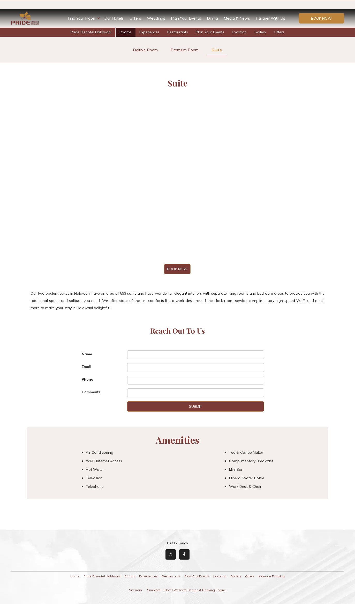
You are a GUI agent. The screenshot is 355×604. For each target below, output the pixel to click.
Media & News (237, 18)
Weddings (156, 18)
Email (86, 366)
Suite (217, 49)
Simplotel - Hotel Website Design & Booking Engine (186, 590)
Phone (87, 379)
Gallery (260, 32)
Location (239, 32)
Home (75, 576)
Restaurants (177, 32)
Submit (195, 406)
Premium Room (185, 49)
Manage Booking (272, 576)
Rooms (125, 32)
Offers (135, 18)
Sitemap (135, 590)
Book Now (321, 18)
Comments (91, 392)
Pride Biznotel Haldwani (91, 32)
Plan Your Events (186, 18)
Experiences (149, 32)
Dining (212, 18)
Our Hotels (114, 18)
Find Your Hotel (84, 18)
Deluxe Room (145, 49)
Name (87, 354)
